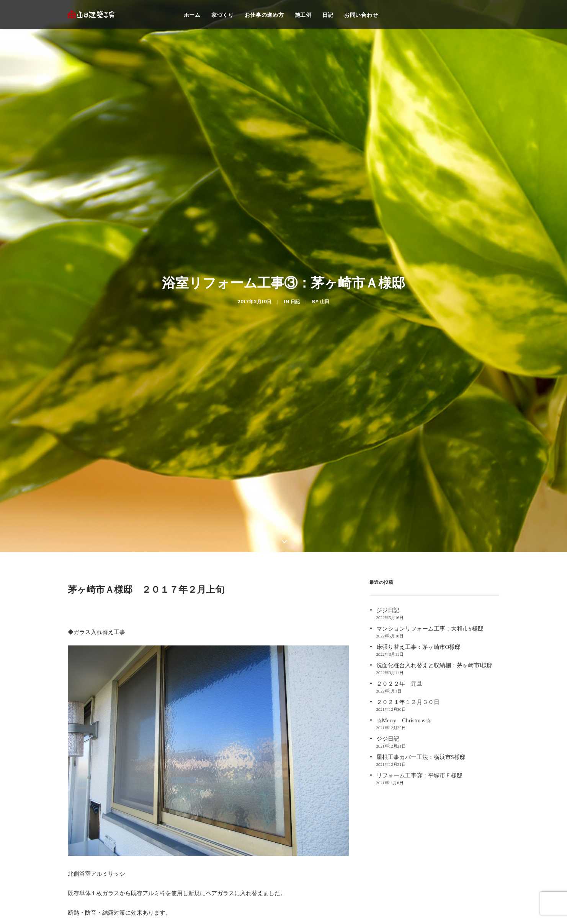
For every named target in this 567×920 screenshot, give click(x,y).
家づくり (222, 15)
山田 (325, 270)
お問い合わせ (361, 15)
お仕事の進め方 (264, 15)
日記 (327, 15)
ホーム (192, 15)
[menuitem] (195, 14)
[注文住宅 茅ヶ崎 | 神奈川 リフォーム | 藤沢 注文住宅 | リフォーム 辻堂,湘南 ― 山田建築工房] (91, 14)
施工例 (303, 15)
